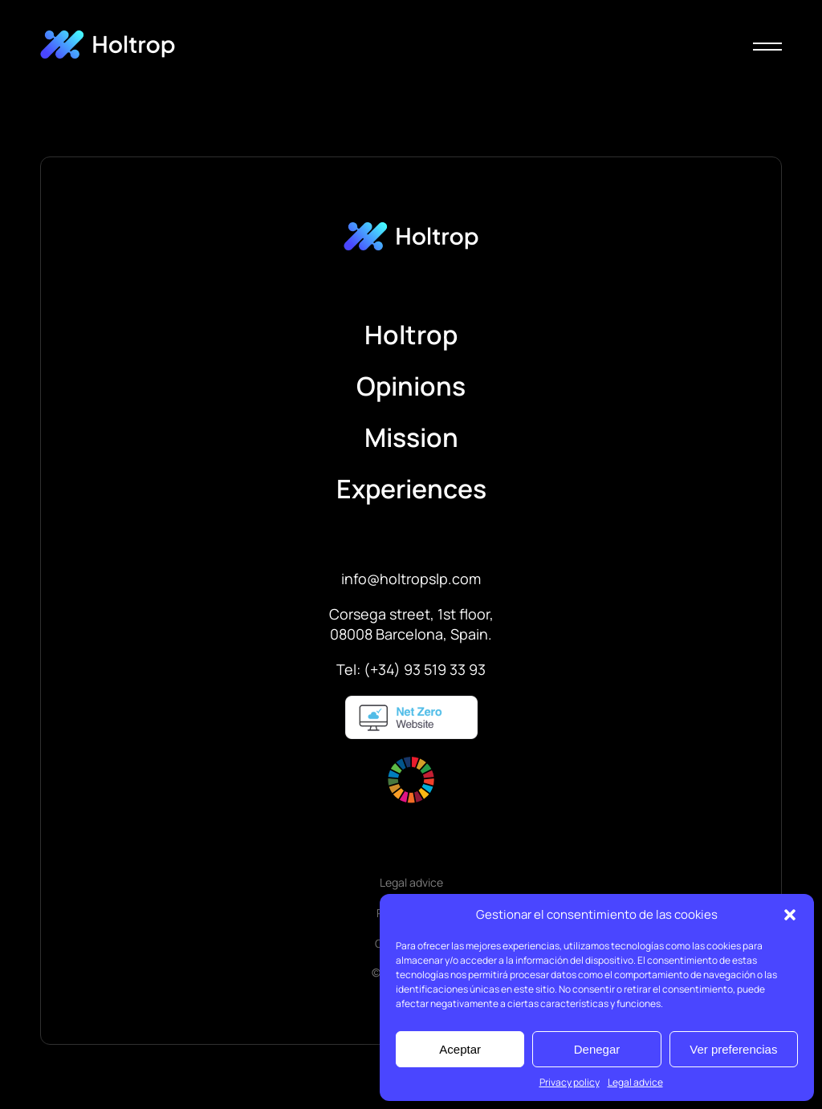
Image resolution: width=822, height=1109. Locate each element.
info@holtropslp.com (411, 578)
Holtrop (411, 334)
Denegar (597, 1049)
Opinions (411, 386)
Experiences (411, 488)
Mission (411, 437)
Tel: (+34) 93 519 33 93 (411, 669)
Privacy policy (569, 1082)
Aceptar (460, 1049)
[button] (790, 915)
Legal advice (635, 1082)
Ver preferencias (733, 1049)
